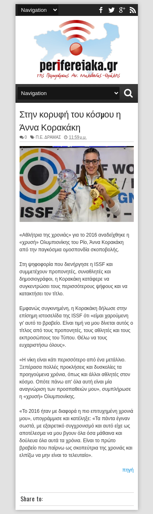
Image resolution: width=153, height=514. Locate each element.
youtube (122, 10)
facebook (100, 10)
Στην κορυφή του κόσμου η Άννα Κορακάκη (70, 120)
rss (132, 10)
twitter (111, 10)
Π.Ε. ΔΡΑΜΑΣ (48, 137)
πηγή (128, 470)
